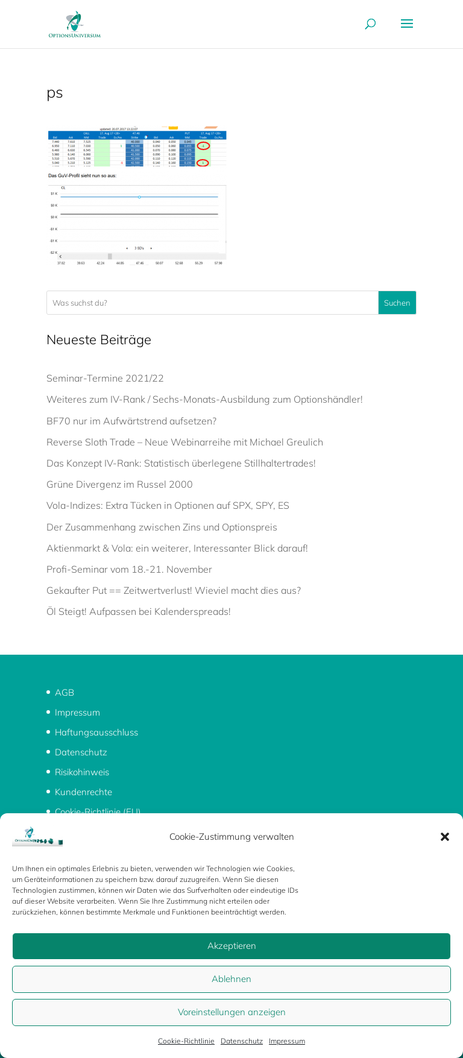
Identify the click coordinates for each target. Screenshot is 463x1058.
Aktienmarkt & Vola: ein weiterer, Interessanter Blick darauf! (177, 548)
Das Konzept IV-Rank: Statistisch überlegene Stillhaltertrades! (181, 463)
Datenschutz (242, 1040)
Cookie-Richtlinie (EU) (98, 811)
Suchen (397, 302)
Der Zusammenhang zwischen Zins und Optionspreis (161, 527)
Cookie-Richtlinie (186, 1040)
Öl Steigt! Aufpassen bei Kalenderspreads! (138, 611)
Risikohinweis (82, 772)
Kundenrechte (83, 792)
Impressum (287, 1040)
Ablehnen (231, 978)
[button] (445, 837)
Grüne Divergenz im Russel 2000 (119, 484)
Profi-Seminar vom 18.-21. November (129, 569)
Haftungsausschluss (96, 732)
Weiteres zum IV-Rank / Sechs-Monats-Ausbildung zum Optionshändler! (204, 399)
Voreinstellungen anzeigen (232, 1012)
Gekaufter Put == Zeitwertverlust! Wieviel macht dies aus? (173, 590)
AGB (64, 692)
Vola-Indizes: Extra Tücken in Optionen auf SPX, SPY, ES (167, 505)
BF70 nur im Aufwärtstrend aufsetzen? (131, 421)
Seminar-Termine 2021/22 (105, 378)
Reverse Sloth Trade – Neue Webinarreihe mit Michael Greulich (184, 442)
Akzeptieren (231, 945)
